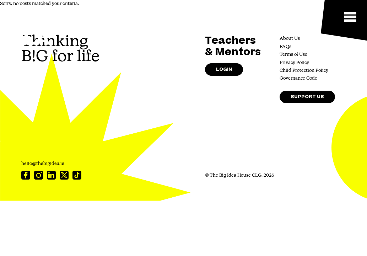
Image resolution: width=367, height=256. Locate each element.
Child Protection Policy (304, 70)
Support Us (307, 96)
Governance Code (298, 78)
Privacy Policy (294, 62)
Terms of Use (293, 54)
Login (224, 69)
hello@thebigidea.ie (42, 163)
